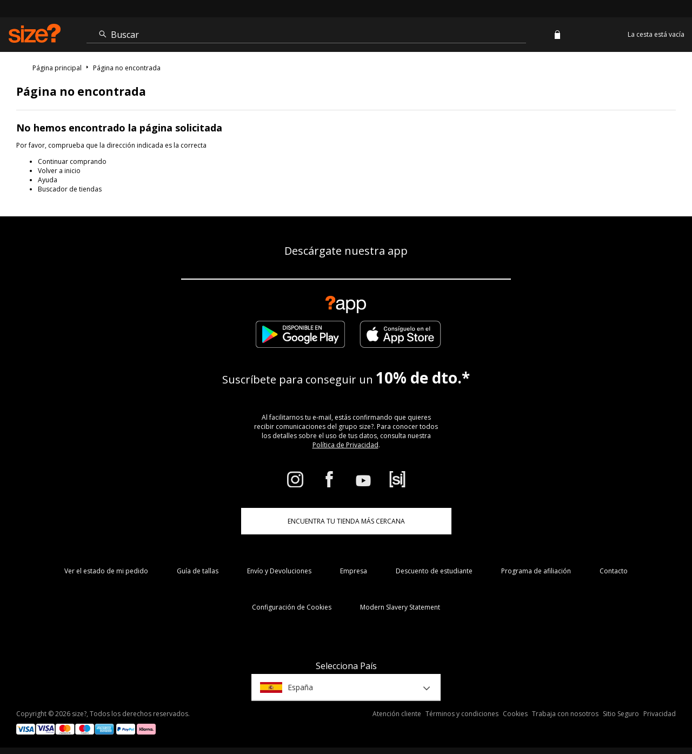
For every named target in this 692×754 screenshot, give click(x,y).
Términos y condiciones (461, 713)
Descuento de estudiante (434, 571)
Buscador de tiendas (70, 189)
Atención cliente (396, 713)
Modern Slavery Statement (400, 607)
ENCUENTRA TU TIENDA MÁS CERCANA (346, 521)
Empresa (353, 571)
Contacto (614, 571)
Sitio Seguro (621, 713)
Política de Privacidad (345, 444)
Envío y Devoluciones (279, 571)
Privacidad (659, 713)
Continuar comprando (72, 161)
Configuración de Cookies (291, 607)
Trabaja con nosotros (565, 713)
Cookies (515, 713)
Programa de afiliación (536, 571)
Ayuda (47, 179)
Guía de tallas (197, 571)
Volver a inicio (59, 170)
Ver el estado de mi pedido (106, 571)
